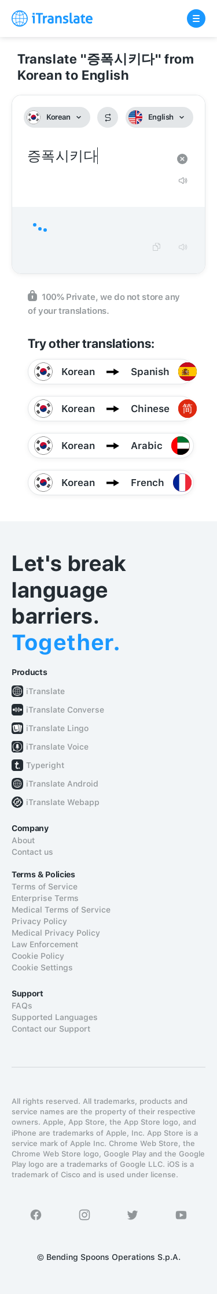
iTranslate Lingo (57, 728)
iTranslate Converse (65, 709)
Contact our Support (51, 1028)
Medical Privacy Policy (56, 932)
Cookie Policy (38, 956)
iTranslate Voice (57, 746)
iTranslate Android (62, 783)
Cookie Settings (42, 967)
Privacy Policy (39, 921)
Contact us (32, 852)
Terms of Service (45, 886)
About (23, 840)
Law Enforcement (45, 944)
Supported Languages (55, 1017)
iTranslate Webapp (63, 802)
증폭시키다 (97, 156)
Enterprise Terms (45, 898)
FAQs (22, 1005)
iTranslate (45, 691)
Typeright (45, 765)
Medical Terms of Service (61, 909)
